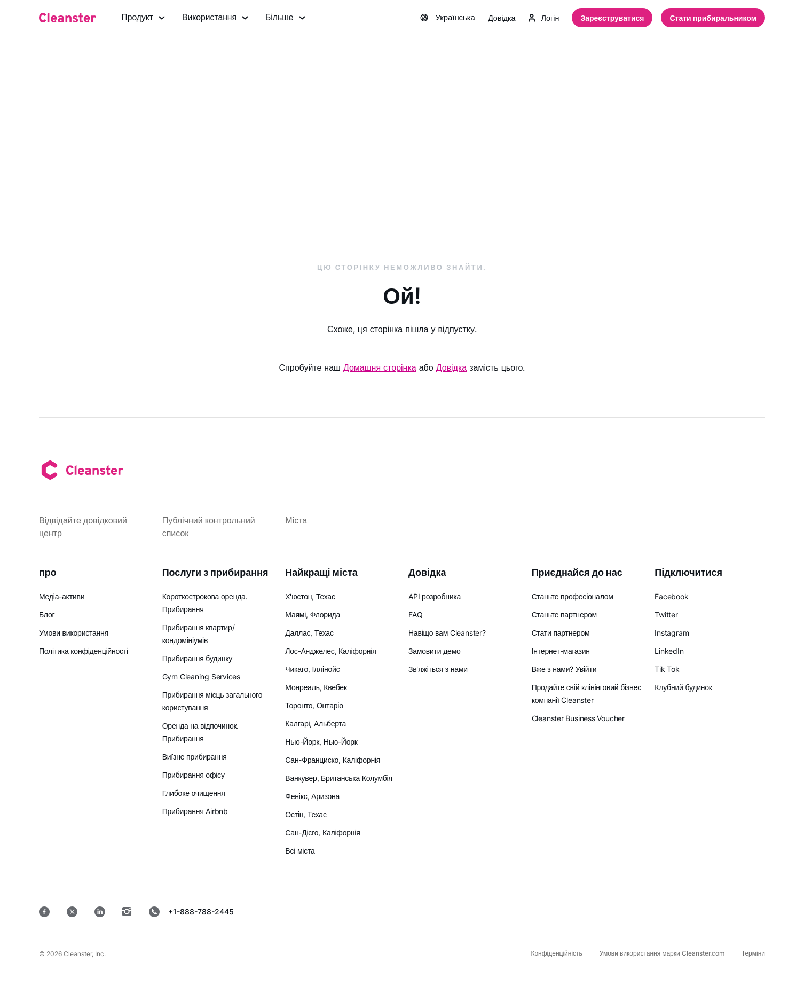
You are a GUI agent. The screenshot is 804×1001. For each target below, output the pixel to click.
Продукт (143, 18)
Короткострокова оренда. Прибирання (205, 603)
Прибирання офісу (193, 774)
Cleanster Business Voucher (578, 718)
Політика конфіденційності (83, 650)
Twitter (666, 614)
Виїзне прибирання (194, 756)
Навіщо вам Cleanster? (447, 632)
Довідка (498, 18)
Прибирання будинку (197, 658)
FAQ (415, 614)
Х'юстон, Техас (310, 596)
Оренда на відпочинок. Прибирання (200, 732)
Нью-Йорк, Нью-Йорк (321, 741)
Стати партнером (561, 632)
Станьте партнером (564, 614)
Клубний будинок (683, 687)
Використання (216, 18)
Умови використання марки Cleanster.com (662, 953)
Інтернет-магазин (561, 650)
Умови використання (73, 632)
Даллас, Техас (309, 632)
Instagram (672, 632)
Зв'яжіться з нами (438, 669)
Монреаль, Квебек (315, 687)
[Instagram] (127, 912)
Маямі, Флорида (312, 614)
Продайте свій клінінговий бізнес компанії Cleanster (586, 694)
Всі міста (299, 850)
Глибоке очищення (193, 792)
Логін (542, 18)
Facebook (671, 596)
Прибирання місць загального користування (212, 701)
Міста (296, 520)
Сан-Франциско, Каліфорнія (332, 759)
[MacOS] (664, 911)
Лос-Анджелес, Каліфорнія (330, 650)
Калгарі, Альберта (315, 723)
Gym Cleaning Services (201, 676)
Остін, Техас (305, 814)
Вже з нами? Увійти (564, 669)
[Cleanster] (67, 18)
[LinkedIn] (99, 911)
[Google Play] (591, 911)
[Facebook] (44, 911)
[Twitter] (72, 911)
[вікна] (732, 911)
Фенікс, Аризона (312, 796)
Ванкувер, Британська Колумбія (338, 778)
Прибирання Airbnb (195, 811)
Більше (287, 18)
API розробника (434, 596)
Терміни (753, 953)
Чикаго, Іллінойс (312, 669)
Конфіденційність (556, 953)
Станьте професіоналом (572, 596)
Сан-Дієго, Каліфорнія (322, 832)
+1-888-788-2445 (191, 911)
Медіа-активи (61, 596)
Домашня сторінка (379, 368)
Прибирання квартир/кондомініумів (198, 634)
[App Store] (514, 911)
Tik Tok (667, 669)
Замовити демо (434, 650)
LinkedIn (669, 650)
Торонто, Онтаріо (314, 705)
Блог (46, 614)
